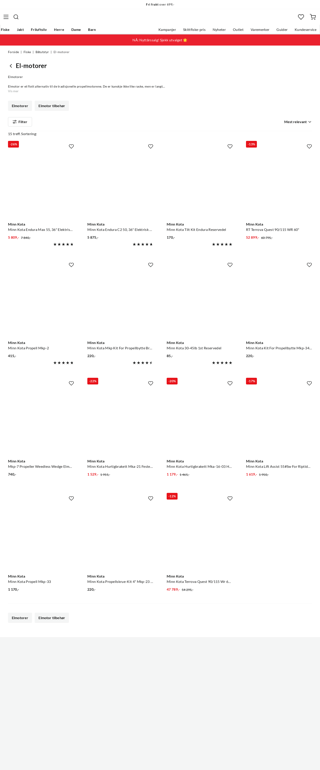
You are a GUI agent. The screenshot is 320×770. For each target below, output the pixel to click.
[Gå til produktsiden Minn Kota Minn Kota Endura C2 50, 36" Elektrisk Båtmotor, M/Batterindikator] (120, 184)
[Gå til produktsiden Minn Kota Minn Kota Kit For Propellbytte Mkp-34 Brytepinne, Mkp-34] (279, 303)
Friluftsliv (46, 31)
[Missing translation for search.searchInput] (91, 19)
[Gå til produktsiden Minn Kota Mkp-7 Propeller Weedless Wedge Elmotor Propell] (41, 421)
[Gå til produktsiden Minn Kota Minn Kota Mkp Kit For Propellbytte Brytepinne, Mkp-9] (120, 303)
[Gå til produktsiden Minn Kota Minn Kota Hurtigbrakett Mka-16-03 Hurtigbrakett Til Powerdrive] (200, 421)
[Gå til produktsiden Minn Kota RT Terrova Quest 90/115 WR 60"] (279, 184)
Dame (83, 31)
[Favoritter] (294, 19)
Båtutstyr (42, 54)
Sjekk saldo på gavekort (26, 680)
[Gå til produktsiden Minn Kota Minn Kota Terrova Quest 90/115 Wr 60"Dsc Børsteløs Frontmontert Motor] (200, 537)
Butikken (142, 673)
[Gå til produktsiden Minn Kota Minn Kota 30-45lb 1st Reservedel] (200, 303)
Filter (20, 125)
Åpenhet (141, 694)
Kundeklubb (144, 702)
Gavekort (78, 666)
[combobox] (160, 19)
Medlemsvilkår (146, 709)
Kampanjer (159, 31)
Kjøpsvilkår (286, 763)
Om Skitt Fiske (146, 659)
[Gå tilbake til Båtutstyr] (12, 68)
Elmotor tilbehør (51, 108)
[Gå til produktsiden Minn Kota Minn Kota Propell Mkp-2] (41, 303)
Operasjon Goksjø (149, 680)
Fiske (12, 31)
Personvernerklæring (257, 763)
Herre (66, 31)
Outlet (230, 31)
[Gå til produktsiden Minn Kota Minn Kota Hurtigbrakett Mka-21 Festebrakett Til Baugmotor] (120, 421)
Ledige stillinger (147, 666)
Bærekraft (143, 687)
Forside (13, 54)
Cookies (306, 763)
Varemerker (252, 31)
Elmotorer (20, 108)
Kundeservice (297, 31)
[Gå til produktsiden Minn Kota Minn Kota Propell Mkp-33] (41, 537)
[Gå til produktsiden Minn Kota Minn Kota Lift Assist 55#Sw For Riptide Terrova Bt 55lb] (279, 421)
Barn (99, 31)
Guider (274, 31)
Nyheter (211, 31)
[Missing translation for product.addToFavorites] (71, 145)
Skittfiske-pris (186, 31)
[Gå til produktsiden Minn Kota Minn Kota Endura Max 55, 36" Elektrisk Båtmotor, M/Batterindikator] (41, 184)
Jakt (27, 31)
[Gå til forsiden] (29, 19)
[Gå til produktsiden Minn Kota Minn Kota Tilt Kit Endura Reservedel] (200, 184)
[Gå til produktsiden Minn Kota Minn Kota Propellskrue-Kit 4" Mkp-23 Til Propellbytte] (120, 537)
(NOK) (17, 763)
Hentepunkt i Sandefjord (27, 673)
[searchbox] (164, 19)
